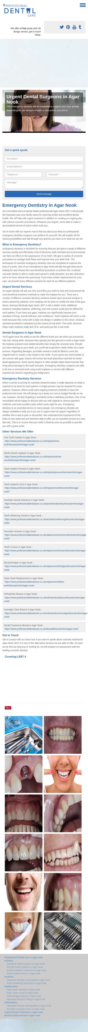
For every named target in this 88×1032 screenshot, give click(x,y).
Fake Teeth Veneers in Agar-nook (23, 989)
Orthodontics (10, 1002)
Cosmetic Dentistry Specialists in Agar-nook (28, 980)
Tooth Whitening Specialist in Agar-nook (26, 983)
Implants (8, 960)
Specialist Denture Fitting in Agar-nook (26, 999)
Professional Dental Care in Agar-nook (23, 957)
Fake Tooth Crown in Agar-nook (22, 993)
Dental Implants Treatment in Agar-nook (26, 970)
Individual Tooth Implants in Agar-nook (26, 964)
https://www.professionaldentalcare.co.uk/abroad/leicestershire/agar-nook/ (41, 629)
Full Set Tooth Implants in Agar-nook (25, 967)
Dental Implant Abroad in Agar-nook (22, 1015)
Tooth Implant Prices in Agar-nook (23, 973)
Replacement (11, 986)
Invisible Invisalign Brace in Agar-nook (26, 1009)
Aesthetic (9, 976)
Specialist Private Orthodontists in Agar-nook (29, 1005)
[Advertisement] (44, 63)
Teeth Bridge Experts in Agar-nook (24, 996)
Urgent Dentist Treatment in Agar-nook (23, 1012)
